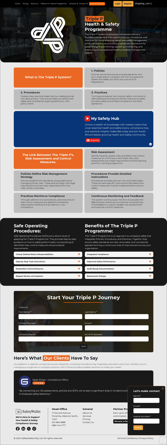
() (143, 3)
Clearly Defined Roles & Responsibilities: (48, 254)
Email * (88, 323)
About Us (34, 4)
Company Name (27, 334)
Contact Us (83, 4)
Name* (137, 396)
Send (83, 346)
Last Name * (91, 312)
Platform (44, 4)
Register (128, 4)
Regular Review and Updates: (48, 276)
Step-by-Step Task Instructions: (48, 262)
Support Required (97, 4)
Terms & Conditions (127, 438)
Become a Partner (123, 421)
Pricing (25, 4)
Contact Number (27, 323)
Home (17, 4)
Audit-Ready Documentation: (119, 269)
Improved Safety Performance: (119, 262)
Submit (138, 428)
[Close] (162, 388)
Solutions (73, 4)
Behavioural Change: (119, 276)
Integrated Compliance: (119, 254)
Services (87, 416)
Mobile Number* (142, 416)
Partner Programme (58, 4)
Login (117, 4)
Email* (136, 406)
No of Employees (93, 334)
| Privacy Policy (145, 438)
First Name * (25, 312)
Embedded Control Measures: (48, 269)
